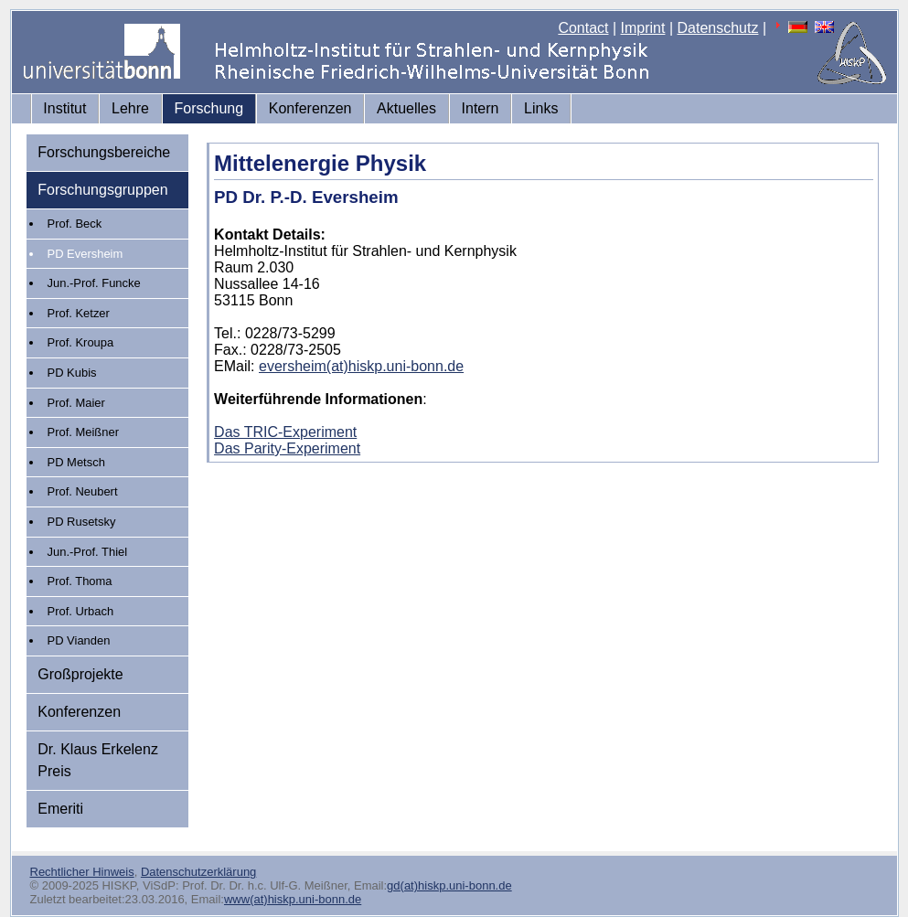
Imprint (643, 28)
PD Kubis (72, 372)
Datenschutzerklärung (198, 872)
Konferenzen (310, 108)
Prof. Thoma (80, 581)
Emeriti (60, 808)
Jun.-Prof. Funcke (94, 283)
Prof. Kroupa (81, 342)
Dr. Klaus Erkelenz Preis (97, 760)
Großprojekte (80, 674)
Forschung (209, 108)
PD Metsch (76, 462)
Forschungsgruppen (102, 189)
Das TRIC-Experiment (285, 432)
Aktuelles (406, 108)
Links (541, 108)
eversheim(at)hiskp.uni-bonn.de (361, 366)
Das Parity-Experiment (287, 448)
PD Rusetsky (82, 521)
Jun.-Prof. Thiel (88, 552)
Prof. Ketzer (79, 313)
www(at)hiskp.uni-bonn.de (292, 899)
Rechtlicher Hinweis (82, 872)
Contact (583, 28)
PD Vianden (79, 640)
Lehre (130, 108)
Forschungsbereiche (103, 152)
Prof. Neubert (83, 491)
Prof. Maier (76, 403)
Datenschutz (718, 28)
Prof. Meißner (83, 432)
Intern (480, 108)
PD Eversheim (85, 254)
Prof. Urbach (81, 611)
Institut (64, 108)
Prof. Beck (75, 223)
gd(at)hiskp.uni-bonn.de (449, 885)
